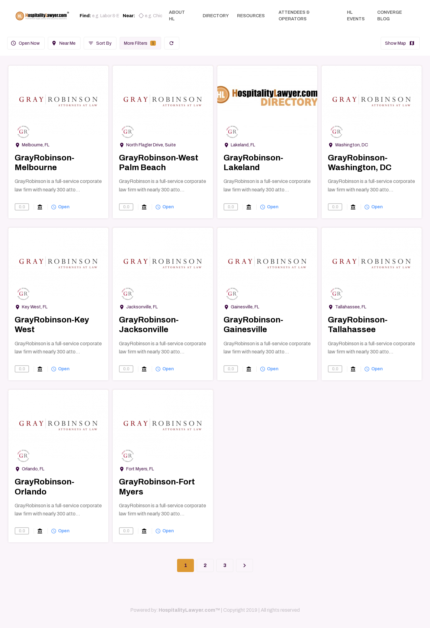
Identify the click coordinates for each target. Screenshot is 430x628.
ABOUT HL (179, 15)
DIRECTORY (217, 15)
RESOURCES (252, 15)
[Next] (244, 565)
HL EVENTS (356, 15)
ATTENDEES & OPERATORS (295, 15)
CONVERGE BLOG (390, 15)
